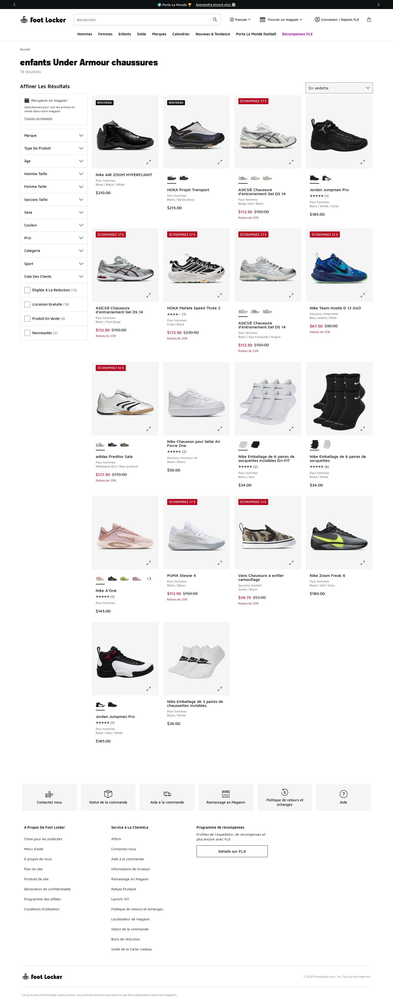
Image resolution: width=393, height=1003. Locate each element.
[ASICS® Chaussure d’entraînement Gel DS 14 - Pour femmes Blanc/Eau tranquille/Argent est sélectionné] (243, 311)
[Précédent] (14, 4)
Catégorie (53, 250)
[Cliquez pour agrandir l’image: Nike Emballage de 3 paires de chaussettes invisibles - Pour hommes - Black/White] (223, 688)
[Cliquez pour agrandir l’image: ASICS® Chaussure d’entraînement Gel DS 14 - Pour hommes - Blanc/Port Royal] (152, 295)
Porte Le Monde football (256, 34)
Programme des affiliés (42, 899)
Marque (53, 135)
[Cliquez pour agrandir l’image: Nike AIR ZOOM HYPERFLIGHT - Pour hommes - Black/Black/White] (152, 162)
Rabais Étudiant (123, 889)
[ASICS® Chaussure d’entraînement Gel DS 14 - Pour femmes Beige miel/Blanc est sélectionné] (243, 178)
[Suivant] (378, 4)
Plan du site (33, 869)
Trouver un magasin (38, 118)
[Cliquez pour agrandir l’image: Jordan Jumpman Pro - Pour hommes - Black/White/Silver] (366, 162)
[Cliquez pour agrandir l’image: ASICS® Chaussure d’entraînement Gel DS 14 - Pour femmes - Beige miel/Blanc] (294, 162)
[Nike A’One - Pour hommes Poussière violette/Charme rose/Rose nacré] (136, 578)
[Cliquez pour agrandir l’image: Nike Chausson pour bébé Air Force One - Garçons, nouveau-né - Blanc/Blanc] (223, 428)
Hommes (84, 34)
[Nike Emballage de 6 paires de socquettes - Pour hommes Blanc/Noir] (326, 444)
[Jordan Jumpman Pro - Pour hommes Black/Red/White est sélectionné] (100, 704)
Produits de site (36, 879)
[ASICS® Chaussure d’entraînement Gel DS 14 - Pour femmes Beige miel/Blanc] (255, 311)
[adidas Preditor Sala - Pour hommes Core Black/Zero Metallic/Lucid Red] (112, 444)
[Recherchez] (147, 19)
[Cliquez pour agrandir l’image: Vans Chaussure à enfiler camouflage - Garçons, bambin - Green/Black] (294, 562)
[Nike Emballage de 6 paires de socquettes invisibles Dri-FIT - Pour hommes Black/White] (255, 444)
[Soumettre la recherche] (215, 19)
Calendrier (181, 34)
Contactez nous (123, 849)
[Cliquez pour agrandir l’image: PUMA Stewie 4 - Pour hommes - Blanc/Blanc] (223, 562)
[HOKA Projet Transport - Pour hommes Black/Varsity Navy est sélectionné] (171, 178)
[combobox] (147, 19)
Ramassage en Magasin (130, 879)
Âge (53, 161)
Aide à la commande (127, 859)
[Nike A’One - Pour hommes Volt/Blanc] (124, 578)
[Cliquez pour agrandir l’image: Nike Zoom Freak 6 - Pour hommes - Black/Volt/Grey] (366, 562)
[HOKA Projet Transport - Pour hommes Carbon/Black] (183, 178)
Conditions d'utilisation (41, 909)
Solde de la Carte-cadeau (131, 949)
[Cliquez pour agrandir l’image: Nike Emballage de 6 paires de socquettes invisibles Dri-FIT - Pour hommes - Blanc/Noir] (294, 428)
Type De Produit (53, 148)
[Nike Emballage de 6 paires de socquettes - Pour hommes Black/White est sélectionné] (314, 444)
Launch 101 (120, 899)
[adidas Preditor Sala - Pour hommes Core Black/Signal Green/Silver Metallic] (124, 444)
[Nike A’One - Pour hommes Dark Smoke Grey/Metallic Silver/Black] (112, 578)
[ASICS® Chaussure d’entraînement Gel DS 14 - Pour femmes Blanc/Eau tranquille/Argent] (255, 178)
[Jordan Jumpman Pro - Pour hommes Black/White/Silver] (112, 704)
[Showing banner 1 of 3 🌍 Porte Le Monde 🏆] (196, 5)
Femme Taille (53, 186)
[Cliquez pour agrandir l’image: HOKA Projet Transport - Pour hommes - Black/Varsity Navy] (223, 162)
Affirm (116, 839)
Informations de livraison (130, 869)
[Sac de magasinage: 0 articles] (369, 19)
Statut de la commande (130, 929)
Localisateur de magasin (130, 919)
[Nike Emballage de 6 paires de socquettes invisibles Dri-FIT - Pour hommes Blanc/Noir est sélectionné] (243, 444)
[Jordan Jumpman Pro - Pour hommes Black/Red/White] (326, 178)
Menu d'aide (33, 849)
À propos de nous (38, 859)
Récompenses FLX (297, 34)
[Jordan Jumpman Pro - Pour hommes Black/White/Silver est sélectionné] (314, 178)
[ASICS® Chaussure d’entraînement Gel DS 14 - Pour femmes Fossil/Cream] (267, 178)
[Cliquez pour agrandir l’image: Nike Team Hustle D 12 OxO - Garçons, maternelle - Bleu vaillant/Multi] (366, 295)
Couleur (53, 225)
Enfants (125, 34)
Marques (159, 34)
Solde (141, 34)
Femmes (105, 34)
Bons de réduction (125, 939)
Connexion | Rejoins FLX (337, 19)
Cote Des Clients (53, 276)
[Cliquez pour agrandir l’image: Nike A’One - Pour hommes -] (152, 562)
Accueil (25, 49)
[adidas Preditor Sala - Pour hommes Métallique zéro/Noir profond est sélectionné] (100, 444)
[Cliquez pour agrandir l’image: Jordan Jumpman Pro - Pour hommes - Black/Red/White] (152, 688)
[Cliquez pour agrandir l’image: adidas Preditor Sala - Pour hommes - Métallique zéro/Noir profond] (152, 428)
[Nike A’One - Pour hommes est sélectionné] (100, 578)
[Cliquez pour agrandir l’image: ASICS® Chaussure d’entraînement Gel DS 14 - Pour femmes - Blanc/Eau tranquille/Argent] (294, 295)
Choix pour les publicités (43, 839)
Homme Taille (53, 174)
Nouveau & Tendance (213, 34)
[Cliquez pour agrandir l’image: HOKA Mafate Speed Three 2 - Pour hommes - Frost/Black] (223, 295)
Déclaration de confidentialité (47, 889)
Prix (53, 238)
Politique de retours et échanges (137, 909)
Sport (53, 264)
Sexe (53, 212)
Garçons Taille (53, 199)
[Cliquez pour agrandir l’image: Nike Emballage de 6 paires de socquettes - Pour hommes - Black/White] (366, 428)
